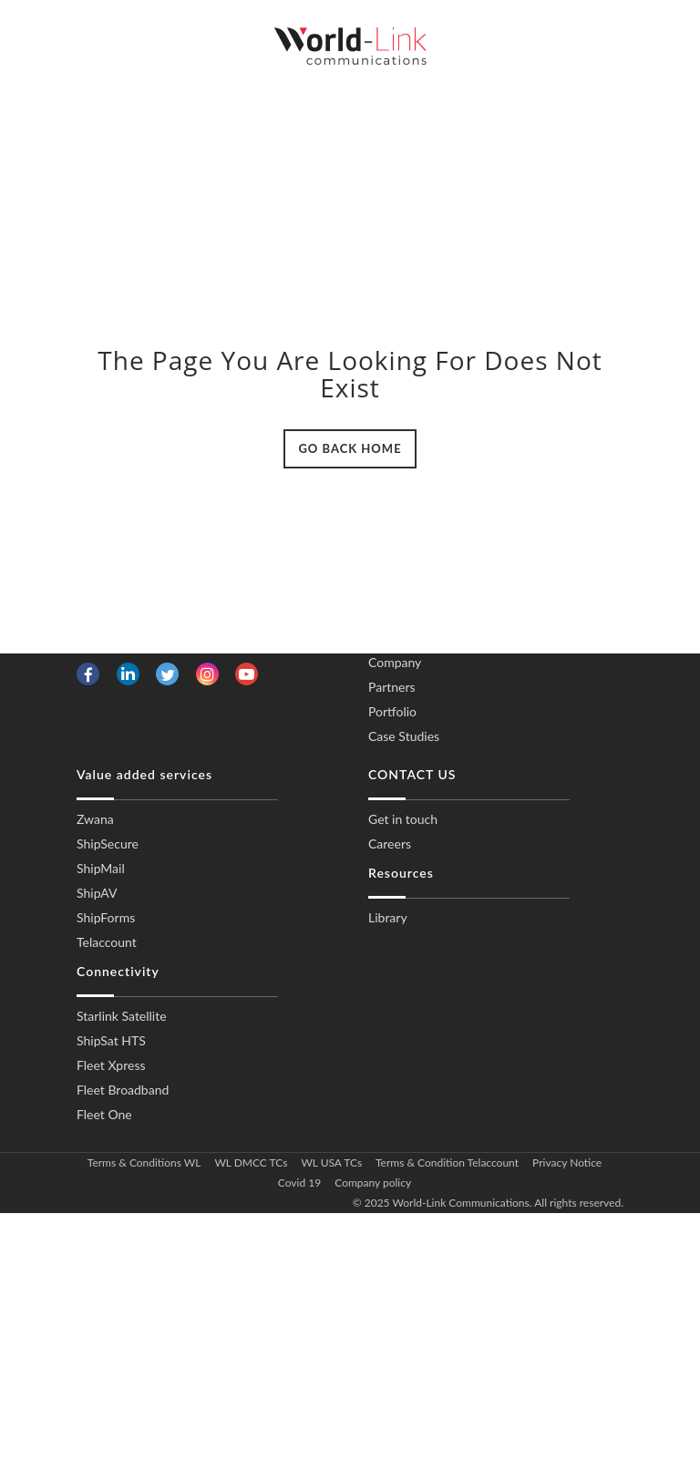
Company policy (373, 1182)
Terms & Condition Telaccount (447, 1162)
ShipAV (97, 892)
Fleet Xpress (111, 1065)
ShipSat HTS (111, 1040)
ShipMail (101, 868)
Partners (392, 686)
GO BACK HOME (349, 448)
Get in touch (403, 819)
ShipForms (106, 917)
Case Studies (403, 736)
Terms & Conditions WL (144, 1162)
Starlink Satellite (122, 1016)
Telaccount (107, 942)
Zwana (95, 819)
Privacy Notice (567, 1162)
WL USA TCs (331, 1162)
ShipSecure (108, 843)
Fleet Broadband (123, 1089)
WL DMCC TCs (250, 1162)
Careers (389, 843)
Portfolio (392, 711)
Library (387, 917)
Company (394, 662)
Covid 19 (299, 1182)
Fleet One (104, 1114)
